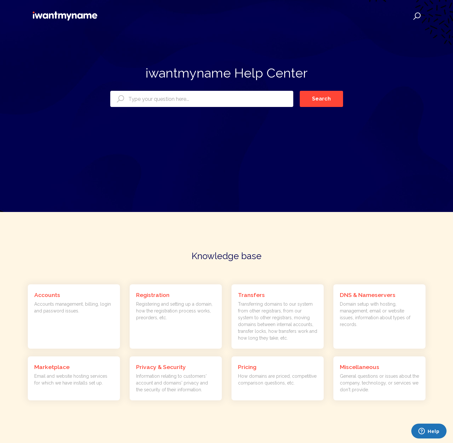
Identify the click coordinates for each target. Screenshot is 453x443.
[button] (416, 16)
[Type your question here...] (201, 99)
